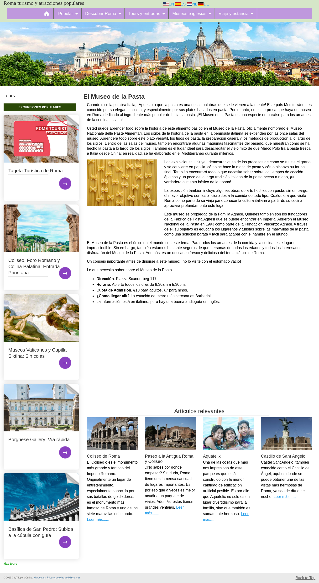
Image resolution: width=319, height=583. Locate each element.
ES (180, 4)
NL (192, 4)
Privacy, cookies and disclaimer (63, 577)
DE (203, 4)
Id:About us (40, 577)
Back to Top (305, 578)
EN (168, 4)
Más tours (10, 563)
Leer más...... (98, 519)
